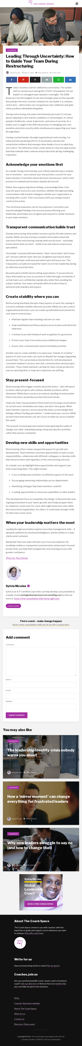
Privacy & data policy (53, 1039)
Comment (10, 645)
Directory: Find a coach (24, 1024)
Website (9, 701)
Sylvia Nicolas (13, 73)
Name (9, 679)
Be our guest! (53, 965)
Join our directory (29, 983)
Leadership (11, 50)
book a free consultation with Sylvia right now (36, 598)
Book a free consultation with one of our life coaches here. (41, 624)
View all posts (13, 606)
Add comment (43, 73)
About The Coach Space (25, 1008)
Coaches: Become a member (27, 1003)
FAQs (16, 998)
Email (8, 690)
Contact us (19, 1019)
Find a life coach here (34, 933)
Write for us (19, 1014)
